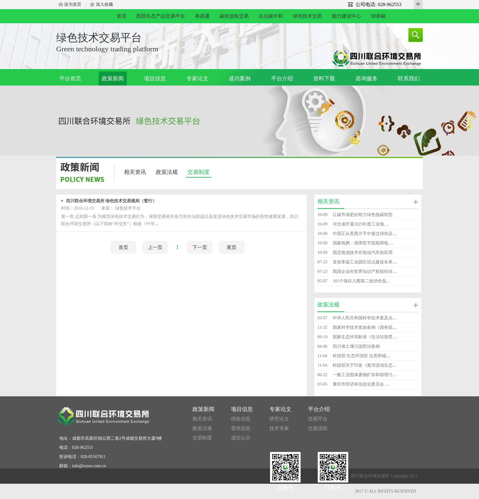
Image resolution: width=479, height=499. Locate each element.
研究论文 (279, 418)
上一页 (155, 247)
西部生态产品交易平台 (160, 16)
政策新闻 (113, 78)
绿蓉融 (378, 16)
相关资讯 (135, 172)
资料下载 (324, 78)
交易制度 (199, 172)
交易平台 (317, 418)
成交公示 (240, 437)
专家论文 (197, 78)
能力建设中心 (346, 16)
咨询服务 (367, 78)
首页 (121, 16)
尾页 (231, 247)
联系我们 (409, 78)
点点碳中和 (270, 16)
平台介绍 (282, 78)
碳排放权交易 (234, 16)
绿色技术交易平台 (99, 38)
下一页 (199, 247)
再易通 (202, 16)
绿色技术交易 (307, 16)
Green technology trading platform (107, 49)
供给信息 (240, 418)
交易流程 (317, 428)
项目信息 (155, 78)
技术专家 (279, 428)
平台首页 (70, 78)
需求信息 (240, 428)
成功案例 (239, 78)
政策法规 (167, 172)
